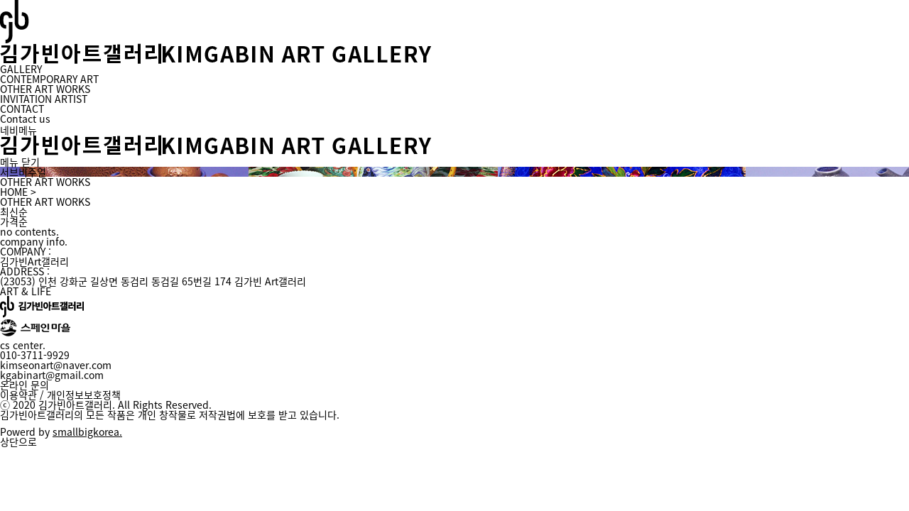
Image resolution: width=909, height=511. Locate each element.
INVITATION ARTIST (43, 99)
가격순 (14, 221)
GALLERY (21, 69)
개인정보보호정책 (84, 395)
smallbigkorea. (87, 431)
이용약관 (18, 395)
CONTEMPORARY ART (49, 79)
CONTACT (22, 108)
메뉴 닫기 (20, 162)
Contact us (25, 118)
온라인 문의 (24, 385)
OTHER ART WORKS (45, 89)
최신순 (14, 211)
